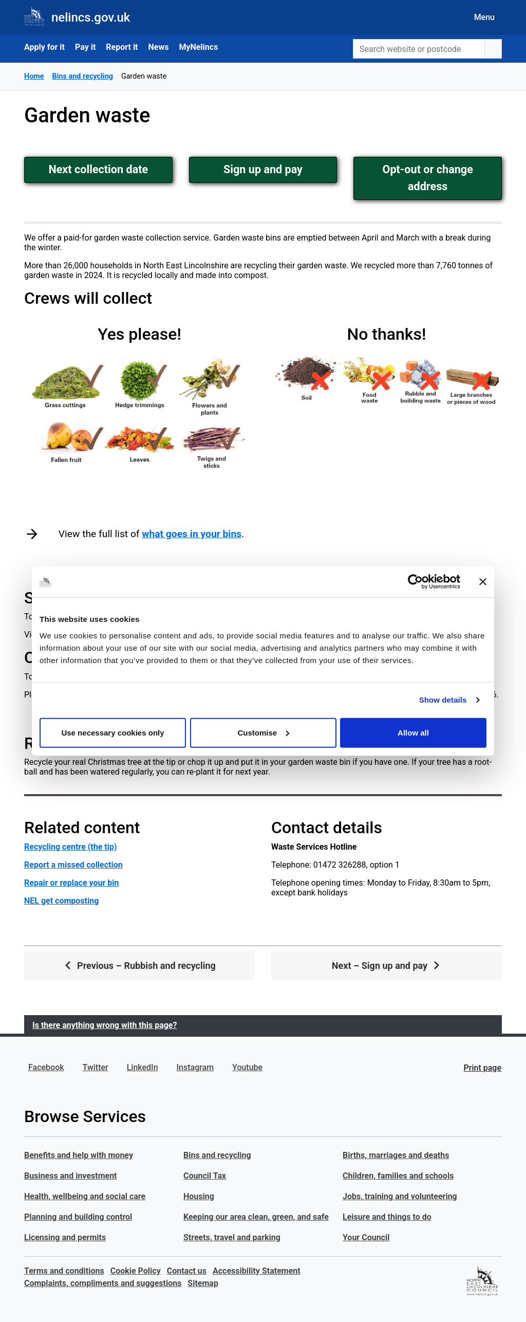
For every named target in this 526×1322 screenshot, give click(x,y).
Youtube (247, 1067)
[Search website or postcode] (419, 49)
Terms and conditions (64, 1271)
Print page (482, 1068)
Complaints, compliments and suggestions (102, 1283)
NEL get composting (61, 901)
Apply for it (44, 47)
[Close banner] (482, 581)
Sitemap (202, 1283)
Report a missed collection (73, 865)
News (158, 47)
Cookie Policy (135, 1271)
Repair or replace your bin (71, 883)
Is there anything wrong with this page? (104, 1025)
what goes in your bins (191, 534)
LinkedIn (142, 1067)
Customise (263, 732)
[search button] (493, 49)
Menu (484, 17)
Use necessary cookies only (112, 732)
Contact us (186, 1271)
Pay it (85, 47)
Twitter (95, 1067)
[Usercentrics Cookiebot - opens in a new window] (415, 582)
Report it (122, 47)
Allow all (413, 732)
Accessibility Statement (256, 1271)
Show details (443, 699)
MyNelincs (198, 47)
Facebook (46, 1067)
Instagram (195, 1067)
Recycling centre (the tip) (70, 847)
